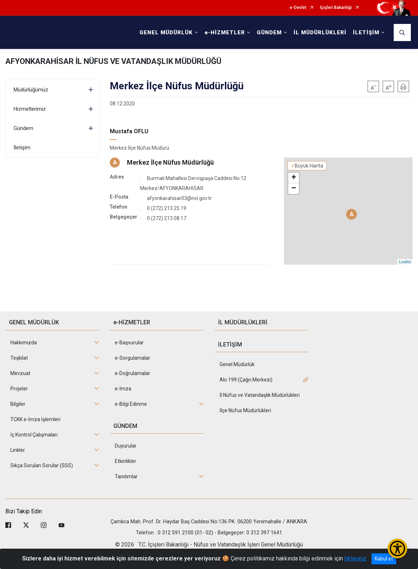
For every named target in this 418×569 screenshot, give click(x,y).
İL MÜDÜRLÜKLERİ (320, 32)
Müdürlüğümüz (31, 89)
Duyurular (126, 446)
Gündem (23, 128)
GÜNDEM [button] (269, 32)
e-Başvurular (129, 342)
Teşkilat (19, 358)
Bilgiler (17, 404)
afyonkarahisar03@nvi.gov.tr (179, 198)
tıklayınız (355, 558)
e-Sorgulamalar (132, 358)
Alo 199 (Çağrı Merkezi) (246, 380)
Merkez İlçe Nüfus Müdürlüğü (170, 162)
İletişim (22, 147)
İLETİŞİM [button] (366, 32)
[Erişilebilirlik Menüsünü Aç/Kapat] (397, 548)
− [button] (293, 188)
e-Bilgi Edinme (131, 404)
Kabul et (384, 558)
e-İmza (123, 388)
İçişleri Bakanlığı (336, 7)
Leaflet (405, 262)
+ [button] (293, 178)
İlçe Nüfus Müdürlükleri (245, 410)
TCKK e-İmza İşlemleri (35, 419)
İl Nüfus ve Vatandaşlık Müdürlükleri (260, 395)
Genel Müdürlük (237, 364)
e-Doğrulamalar (132, 373)
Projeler (19, 388)
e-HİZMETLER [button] (225, 32)
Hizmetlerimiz (30, 109)
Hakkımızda (23, 342)
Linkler (17, 450)
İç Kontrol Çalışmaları (34, 435)
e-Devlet (298, 7)
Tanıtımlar (126, 476)
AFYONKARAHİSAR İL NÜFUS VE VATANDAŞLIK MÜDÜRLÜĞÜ (113, 61)
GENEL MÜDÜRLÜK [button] (166, 32)
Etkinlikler (125, 461)
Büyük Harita (309, 166)
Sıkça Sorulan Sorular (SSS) (41, 465)
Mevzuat (20, 373)
